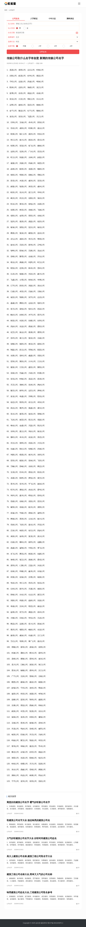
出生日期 (11, 33)
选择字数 (11, 46)
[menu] (79, 4)
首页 (5, 10)
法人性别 (11, 28)
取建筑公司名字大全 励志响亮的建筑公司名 (28, 821)
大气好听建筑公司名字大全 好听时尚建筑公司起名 (32, 840)
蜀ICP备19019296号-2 (55, 923)
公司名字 (30, 63)
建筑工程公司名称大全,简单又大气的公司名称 (29, 878)
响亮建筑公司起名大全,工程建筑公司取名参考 (29, 897)
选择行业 (11, 41)
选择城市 (11, 37)
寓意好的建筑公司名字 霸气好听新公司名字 (28, 802)
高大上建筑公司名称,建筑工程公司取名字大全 (29, 859)
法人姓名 (11, 24)
